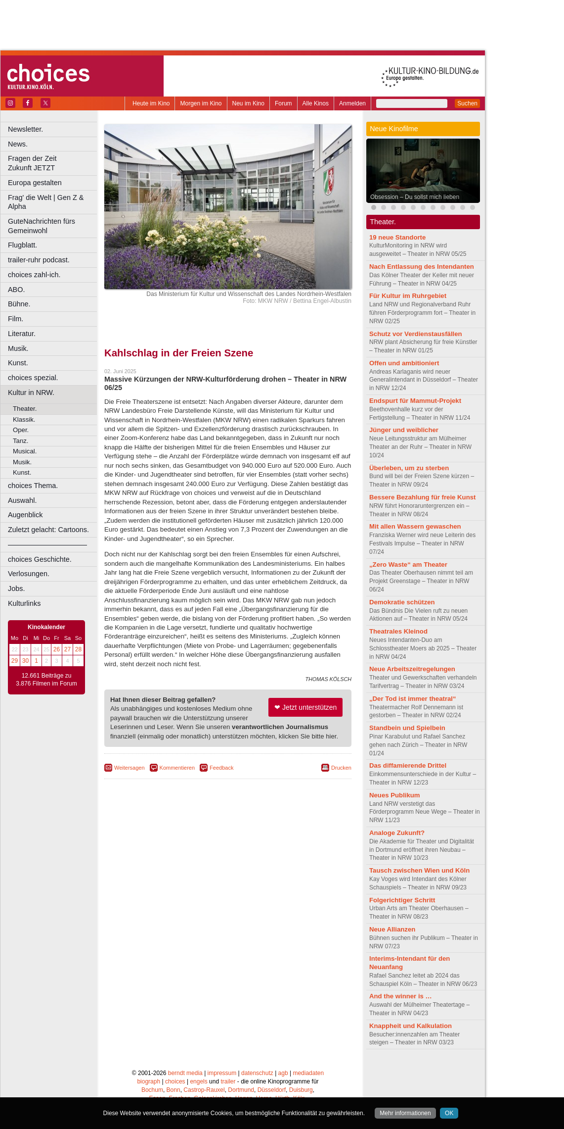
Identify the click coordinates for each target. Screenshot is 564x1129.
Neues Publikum (394, 795)
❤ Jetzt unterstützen (305, 707)
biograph (148, 1081)
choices (175, 1081)
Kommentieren (177, 768)
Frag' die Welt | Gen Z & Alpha (46, 202)
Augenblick (25, 515)
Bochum (152, 1089)
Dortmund (241, 1089)
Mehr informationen (405, 1113)
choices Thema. (33, 486)
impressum (222, 1073)
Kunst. (18, 363)
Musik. (18, 348)
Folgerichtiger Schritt (402, 900)
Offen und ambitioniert (404, 363)
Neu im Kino (248, 103)
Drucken (341, 768)
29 (14, 660)
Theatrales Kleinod (398, 631)
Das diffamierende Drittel (407, 765)
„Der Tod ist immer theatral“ (412, 698)
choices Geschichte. (40, 559)
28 (78, 649)
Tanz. (21, 440)
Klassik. (24, 419)
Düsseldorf (272, 1089)
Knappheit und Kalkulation (410, 1026)
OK (449, 1113)
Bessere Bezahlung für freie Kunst (422, 497)
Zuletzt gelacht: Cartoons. (48, 530)
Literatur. (22, 334)
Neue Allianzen (392, 929)
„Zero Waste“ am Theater (408, 564)
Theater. (25, 408)
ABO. (16, 290)
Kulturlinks (24, 603)
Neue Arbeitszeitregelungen (412, 669)
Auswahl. (22, 500)
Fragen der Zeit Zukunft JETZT (53, 163)
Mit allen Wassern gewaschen (415, 526)
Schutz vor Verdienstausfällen (415, 334)
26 (56, 649)
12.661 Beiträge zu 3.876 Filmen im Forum (46, 679)
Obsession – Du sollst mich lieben (414, 197)
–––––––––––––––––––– (47, 544)
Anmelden (352, 103)
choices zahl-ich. (34, 275)
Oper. (21, 430)
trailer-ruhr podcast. (39, 260)
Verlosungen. (28, 574)
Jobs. (16, 588)
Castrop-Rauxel (203, 1089)
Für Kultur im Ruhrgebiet (407, 295)
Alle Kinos (316, 103)
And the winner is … (400, 996)
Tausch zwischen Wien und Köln (419, 870)
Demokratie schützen (402, 602)
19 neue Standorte (397, 237)
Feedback (221, 768)
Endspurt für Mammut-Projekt (415, 400)
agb (283, 1073)
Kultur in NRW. (31, 392)
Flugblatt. (22, 245)
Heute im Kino (151, 103)
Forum (283, 103)
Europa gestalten (35, 183)
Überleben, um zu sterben (409, 468)
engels (198, 1081)
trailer (227, 1081)
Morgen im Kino (200, 103)
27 (67, 649)
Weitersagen (129, 768)
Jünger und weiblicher (403, 430)
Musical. (25, 451)
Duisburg (301, 1089)
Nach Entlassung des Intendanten (421, 266)
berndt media (185, 1073)
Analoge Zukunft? (397, 832)
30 (25, 660)
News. (18, 144)
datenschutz (257, 1073)
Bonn (173, 1089)
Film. (15, 319)
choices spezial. (33, 378)
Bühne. (19, 304)
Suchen (467, 103)
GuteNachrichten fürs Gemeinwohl (41, 226)
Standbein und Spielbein (407, 728)
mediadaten (308, 1073)
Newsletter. (25, 129)
